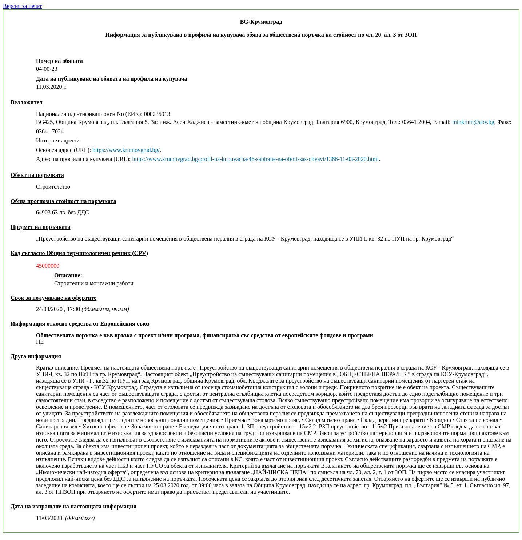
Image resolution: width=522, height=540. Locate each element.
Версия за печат (22, 6)
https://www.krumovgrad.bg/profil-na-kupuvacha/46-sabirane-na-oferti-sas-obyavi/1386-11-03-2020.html (255, 159)
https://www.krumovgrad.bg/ (126, 150)
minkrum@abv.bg (473, 122)
